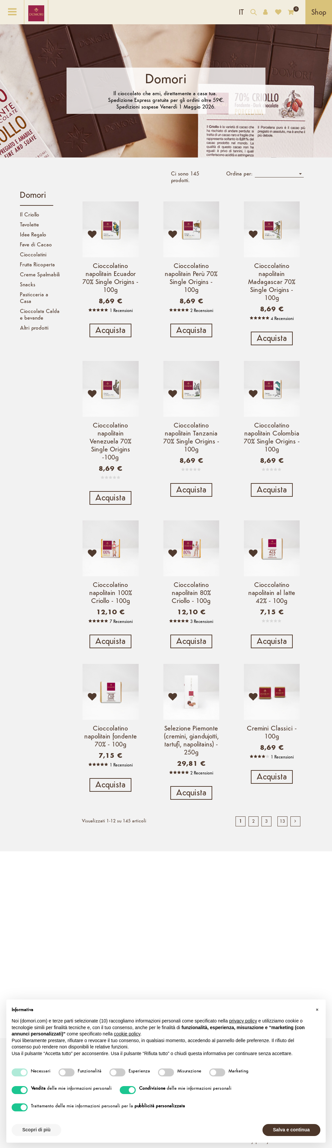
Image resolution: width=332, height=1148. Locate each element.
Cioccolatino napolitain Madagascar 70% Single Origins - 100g (271, 282)
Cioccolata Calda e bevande (40, 315)
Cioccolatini (33, 255)
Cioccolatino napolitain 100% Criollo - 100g (110, 610)
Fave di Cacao (36, 245)
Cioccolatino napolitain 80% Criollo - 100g (191, 610)
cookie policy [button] (127, 1033)
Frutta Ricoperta (37, 265)
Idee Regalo (33, 235)
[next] (295, 855)
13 (282, 855)
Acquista (110, 330)
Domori (33, 195)
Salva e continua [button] (291, 1129)
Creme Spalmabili (40, 275)
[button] (317, 1010)
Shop (318, 13)
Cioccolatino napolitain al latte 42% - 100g (271, 610)
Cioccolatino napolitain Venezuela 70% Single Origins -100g (110, 450)
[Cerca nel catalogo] (253, 13)
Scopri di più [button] (36, 1129)
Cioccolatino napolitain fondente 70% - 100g (110, 762)
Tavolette (29, 225)
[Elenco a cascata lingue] (241, 12)
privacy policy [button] (243, 1020)
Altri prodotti (34, 328)
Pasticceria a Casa (34, 298)
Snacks (27, 285)
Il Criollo (29, 215)
